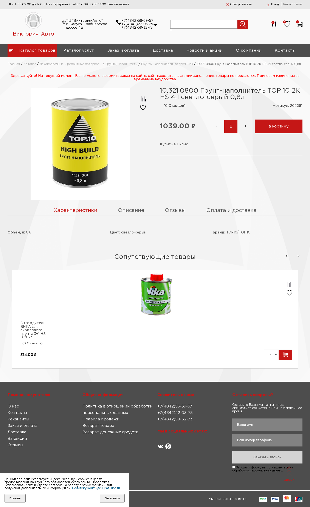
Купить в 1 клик (174, 144)
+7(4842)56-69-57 (137, 20)
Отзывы (15, 445)
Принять (15, 498)
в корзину (279, 126)
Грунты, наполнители (121, 64)
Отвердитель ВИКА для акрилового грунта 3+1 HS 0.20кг (32, 330)
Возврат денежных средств (110, 432)
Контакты (285, 50)
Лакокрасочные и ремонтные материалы (71, 64)
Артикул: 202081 (287, 105)
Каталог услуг (79, 50)
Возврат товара (98, 426)
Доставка (163, 50)
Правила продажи (100, 419)
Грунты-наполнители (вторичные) (167, 64)
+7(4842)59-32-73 (137, 27)
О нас (13, 406)
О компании (248, 50)
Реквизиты (18, 419)
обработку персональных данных (257, 470)
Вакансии (17, 438)
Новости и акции (204, 50)
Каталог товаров (37, 50)
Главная (14, 64)
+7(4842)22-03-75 (137, 24)
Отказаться (112, 498)
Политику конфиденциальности (96, 488)
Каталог (29, 64)
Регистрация (292, 4)
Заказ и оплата (123, 50)
